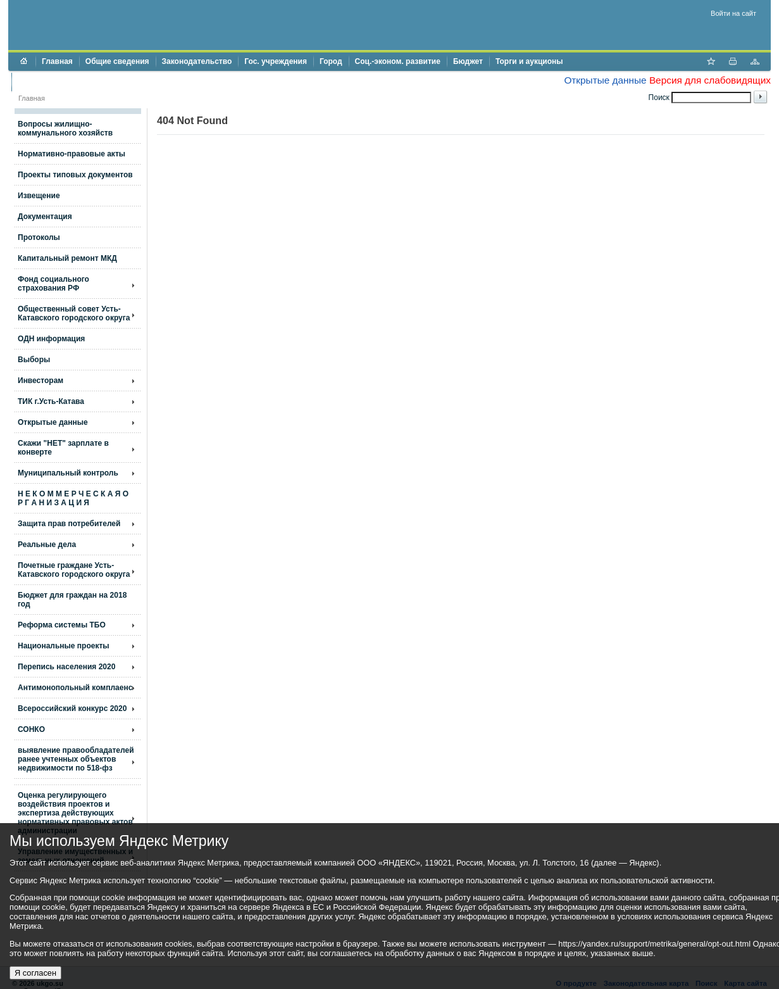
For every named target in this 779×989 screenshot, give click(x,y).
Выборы (34, 359)
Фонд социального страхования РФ (53, 284)
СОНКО (31, 729)
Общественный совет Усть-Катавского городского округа (74, 313)
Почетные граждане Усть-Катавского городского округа (74, 570)
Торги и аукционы (529, 61)
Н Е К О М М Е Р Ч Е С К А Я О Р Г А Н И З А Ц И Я (73, 498)
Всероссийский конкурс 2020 (72, 708)
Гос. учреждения (275, 61)
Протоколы (39, 237)
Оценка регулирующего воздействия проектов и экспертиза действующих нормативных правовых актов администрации (75, 813)
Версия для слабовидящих (710, 80)
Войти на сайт (733, 13)
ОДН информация (51, 338)
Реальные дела (47, 544)
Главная (57, 61)
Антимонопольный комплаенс (75, 687)
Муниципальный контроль (68, 473)
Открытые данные (605, 80)
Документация (45, 216)
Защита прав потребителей (69, 523)
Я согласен (35, 973)
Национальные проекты (63, 645)
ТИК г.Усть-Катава (51, 401)
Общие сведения (117, 61)
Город (331, 61)
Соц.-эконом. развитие (397, 61)
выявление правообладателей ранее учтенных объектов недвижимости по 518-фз (76, 759)
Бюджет (468, 61)
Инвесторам (40, 380)
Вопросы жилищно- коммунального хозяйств (65, 128)
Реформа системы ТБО (62, 624)
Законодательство (197, 61)
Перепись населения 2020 (66, 666)
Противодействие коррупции (72, 81)
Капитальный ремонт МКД (67, 258)
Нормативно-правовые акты (71, 153)
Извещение (39, 195)
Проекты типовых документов (75, 174)
